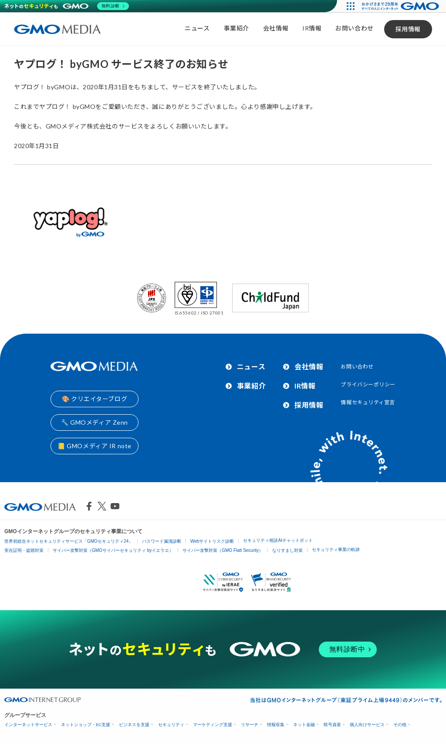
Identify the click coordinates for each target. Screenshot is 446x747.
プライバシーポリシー (368, 384)
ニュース (197, 28)
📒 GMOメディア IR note (94, 446)
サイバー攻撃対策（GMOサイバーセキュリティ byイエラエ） (113, 550)
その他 (399, 724)
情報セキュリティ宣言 (368, 402)
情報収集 (275, 724)
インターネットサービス (28, 724)
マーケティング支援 (212, 724)
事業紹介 (236, 28)
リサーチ (249, 724)
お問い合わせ (354, 28)
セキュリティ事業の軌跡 (336, 549)
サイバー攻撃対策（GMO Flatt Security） (222, 550)
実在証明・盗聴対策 (24, 550)
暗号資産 (332, 724)
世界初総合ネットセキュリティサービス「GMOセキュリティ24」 (68, 541)
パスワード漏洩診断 (161, 541)
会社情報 (275, 28)
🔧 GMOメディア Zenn (94, 422)
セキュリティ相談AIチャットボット (277, 540)
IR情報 (311, 28)
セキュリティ (171, 724)
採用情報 (408, 29)
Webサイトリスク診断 (212, 541)
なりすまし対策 (287, 550)
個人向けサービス (367, 724)
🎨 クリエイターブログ (94, 398)
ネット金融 (304, 724)
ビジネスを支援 (134, 724)
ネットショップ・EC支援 (85, 724)
